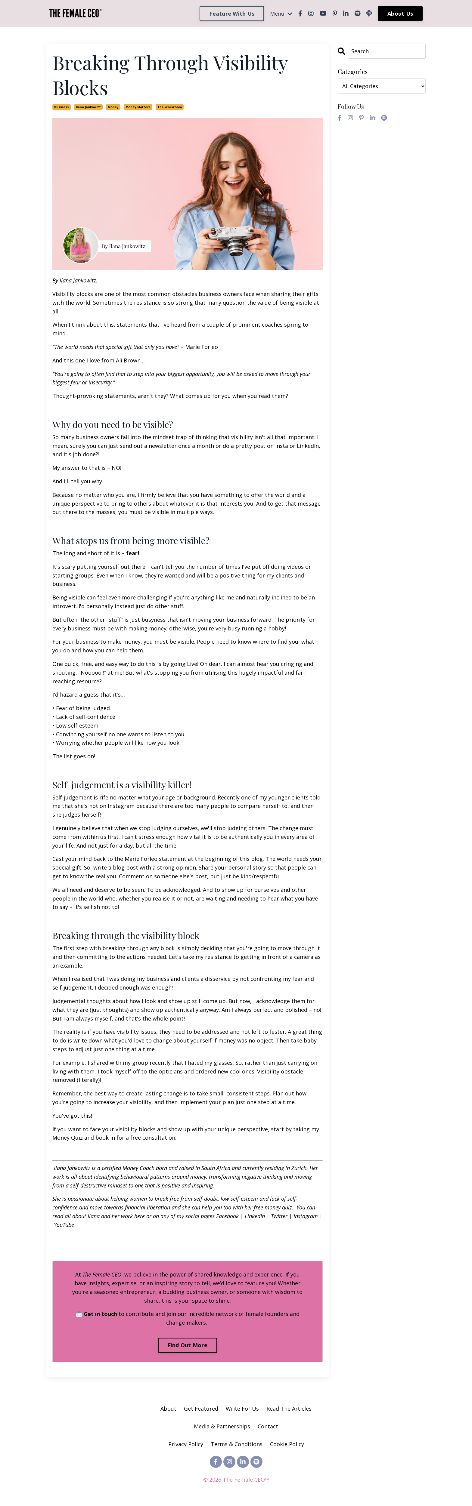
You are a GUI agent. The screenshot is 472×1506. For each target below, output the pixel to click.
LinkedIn (254, 1216)
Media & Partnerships (222, 1426)
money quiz (277, 1207)
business (61, 107)
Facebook (227, 1216)
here (139, 1216)
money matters (138, 107)
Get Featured (201, 1408)
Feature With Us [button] (231, 13)
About (168, 1408)
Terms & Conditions (236, 1444)
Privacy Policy (186, 1444)
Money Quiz (67, 1137)
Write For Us (243, 1408)
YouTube (63, 1224)
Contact (268, 1426)
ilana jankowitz (88, 107)
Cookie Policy (287, 1444)
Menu (281, 13)
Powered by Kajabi (236, 1490)
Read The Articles (289, 1408)
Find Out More (187, 1345)
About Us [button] (400, 13)
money (113, 107)
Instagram (305, 1216)
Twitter (278, 1216)
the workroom (169, 107)
